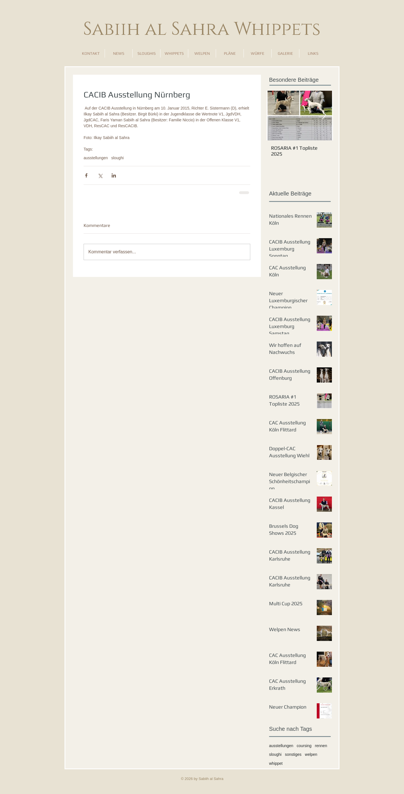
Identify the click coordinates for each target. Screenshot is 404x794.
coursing (304, 745)
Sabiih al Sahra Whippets (202, 29)
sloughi (117, 158)
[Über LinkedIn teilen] (113, 175)
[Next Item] (324, 115)
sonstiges (293, 754)
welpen (311, 754)
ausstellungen (96, 158)
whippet (276, 763)
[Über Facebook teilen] (86, 175)
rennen (321, 745)
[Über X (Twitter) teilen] (100, 175)
